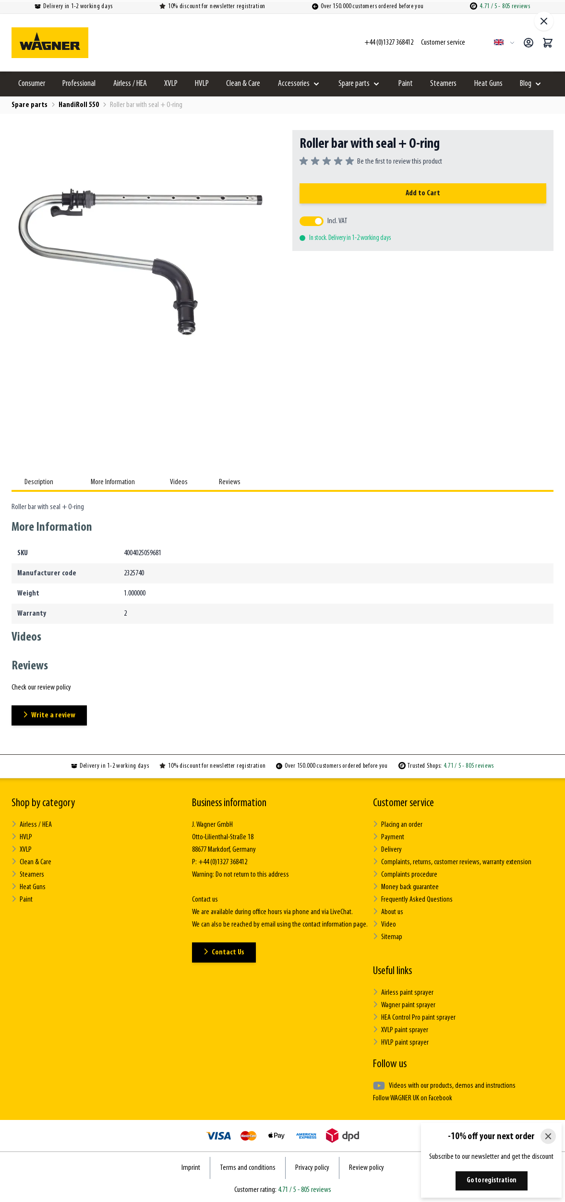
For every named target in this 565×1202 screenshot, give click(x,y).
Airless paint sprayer (403, 992)
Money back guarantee (406, 887)
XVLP (171, 83)
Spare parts (354, 83)
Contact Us (224, 952)
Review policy (366, 1168)
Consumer (31, 83)
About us (388, 912)
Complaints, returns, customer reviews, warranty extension (452, 862)
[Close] (548, 1136)
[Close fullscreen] (543, 21)
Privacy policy (312, 1168)
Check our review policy (41, 687)
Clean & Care (243, 83)
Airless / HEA (130, 83)
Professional (79, 83)
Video (384, 924)
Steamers (443, 83)
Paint (405, 83)
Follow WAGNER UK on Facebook (412, 1098)
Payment (388, 837)
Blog (525, 83)
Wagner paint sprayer (404, 1005)
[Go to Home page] (50, 42)
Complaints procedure (405, 874)
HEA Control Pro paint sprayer (414, 1017)
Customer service (403, 803)
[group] (371, 161)
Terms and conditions (248, 1168)
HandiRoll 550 (79, 105)
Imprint (190, 1168)
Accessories (294, 83)
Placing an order (397, 825)
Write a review (49, 715)
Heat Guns (488, 83)
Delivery (387, 849)
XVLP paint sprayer (400, 1030)
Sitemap (387, 937)
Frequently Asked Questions (413, 899)
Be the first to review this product (399, 162)
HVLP (202, 83)
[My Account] (528, 42)
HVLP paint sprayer (401, 1042)
